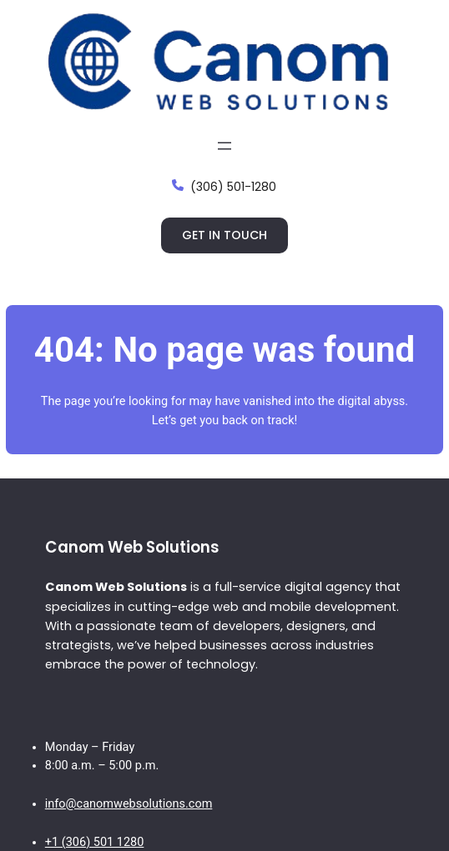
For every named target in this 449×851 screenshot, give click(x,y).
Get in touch (224, 235)
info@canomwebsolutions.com (129, 804)
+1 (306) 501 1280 (94, 842)
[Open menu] (224, 146)
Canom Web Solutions (132, 547)
